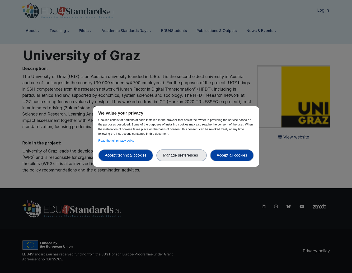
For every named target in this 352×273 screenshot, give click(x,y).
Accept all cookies (232, 155)
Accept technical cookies (125, 155)
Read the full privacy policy (117, 140)
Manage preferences (181, 155)
